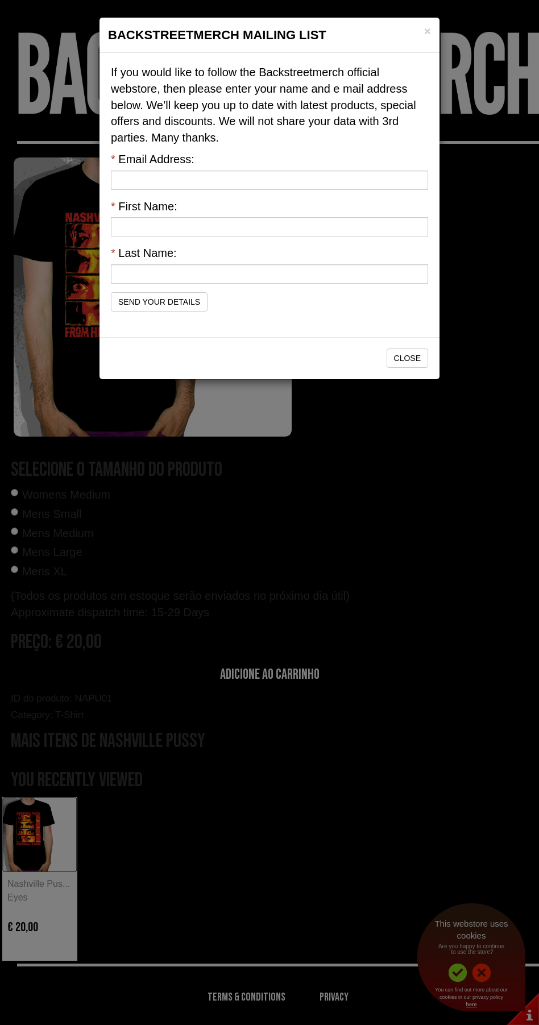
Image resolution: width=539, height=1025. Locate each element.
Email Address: (152, 159)
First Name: (144, 206)
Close (407, 358)
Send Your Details (159, 301)
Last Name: (144, 253)
